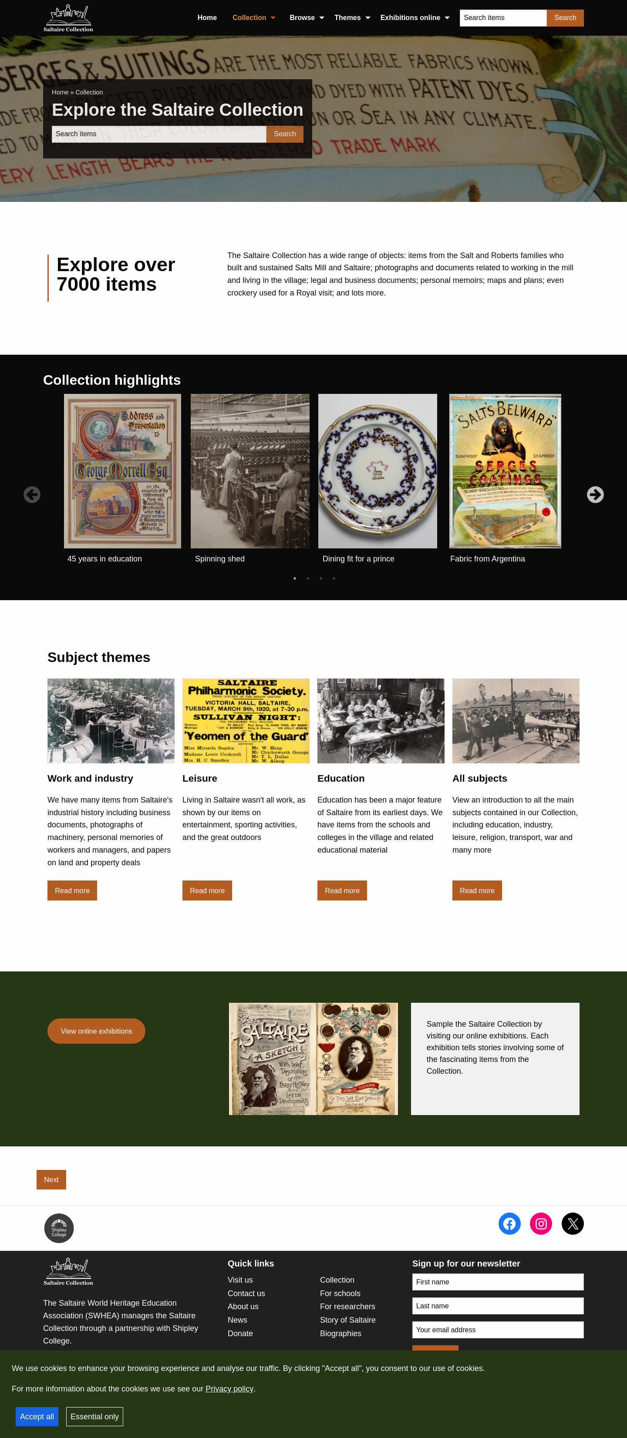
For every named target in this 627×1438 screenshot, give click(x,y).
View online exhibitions (96, 1031)
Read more (72, 890)
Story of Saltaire (348, 1320)
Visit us (240, 1280)
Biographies (340, 1333)
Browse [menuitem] (302, 17)
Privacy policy (229, 1388)
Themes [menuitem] (347, 17)
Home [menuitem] (207, 17)
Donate (240, 1333)
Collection (337, 1280)
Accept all (37, 1416)
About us (243, 1306)
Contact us (246, 1293)
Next (51, 1179)
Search (565, 17)
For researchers (347, 1306)
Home (60, 92)
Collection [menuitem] (249, 17)
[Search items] (503, 18)
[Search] (159, 134)
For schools (340, 1293)
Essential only (95, 1416)
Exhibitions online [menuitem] (411, 17)
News (237, 1320)
